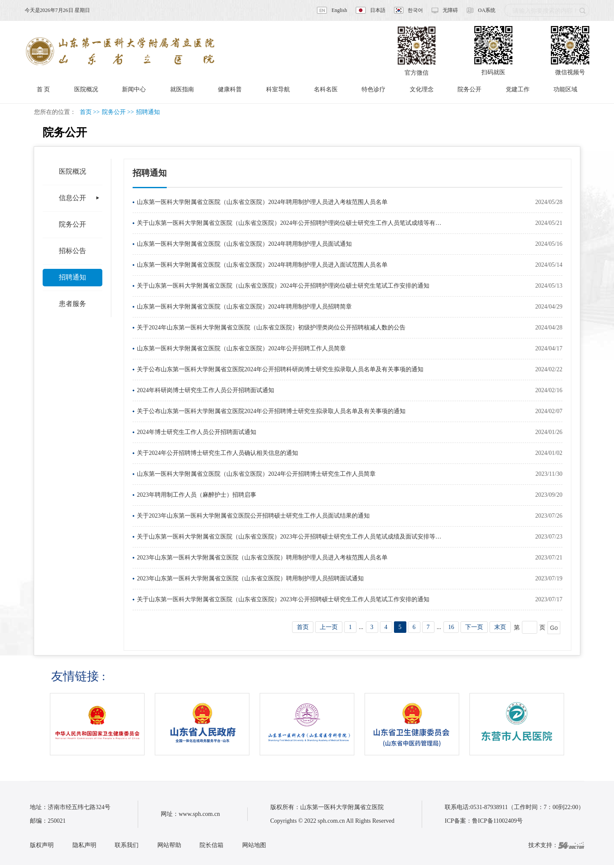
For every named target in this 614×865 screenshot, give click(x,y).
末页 (500, 627)
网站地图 (254, 845)
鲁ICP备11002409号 (497, 821)
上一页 (329, 627)
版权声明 (42, 845)
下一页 (474, 627)
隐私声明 (84, 845)
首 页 (43, 89)
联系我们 (127, 845)
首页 (86, 112)
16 (451, 627)
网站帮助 (169, 845)
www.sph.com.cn (199, 814)
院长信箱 (211, 845)
